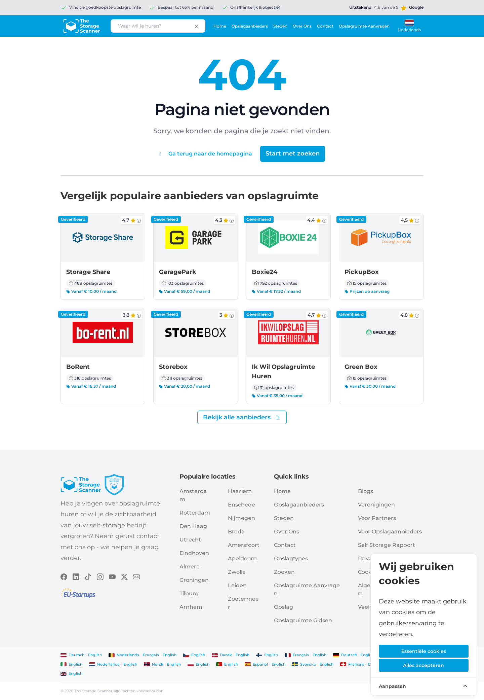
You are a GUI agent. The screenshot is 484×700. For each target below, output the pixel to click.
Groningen (194, 580)
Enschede (241, 504)
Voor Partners (377, 518)
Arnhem (190, 607)
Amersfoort (243, 545)
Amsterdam (193, 495)
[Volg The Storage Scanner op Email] (136, 576)
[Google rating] (386, 7)
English (95, 655)
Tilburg (189, 593)
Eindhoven (194, 553)
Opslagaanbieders (250, 26)
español (260, 664)
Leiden (237, 585)
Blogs (365, 491)
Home (219, 26)
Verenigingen (376, 504)
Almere (189, 566)
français (151, 655)
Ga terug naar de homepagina (206, 153)
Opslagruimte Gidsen (303, 620)
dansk (226, 655)
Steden (280, 26)
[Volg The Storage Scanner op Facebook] (64, 576)
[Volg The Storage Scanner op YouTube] (112, 576)
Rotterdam (194, 513)
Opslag (283, 607)
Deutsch (76, 655)
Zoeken (284, 572)
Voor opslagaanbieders (390, 531)
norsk (157, 664)
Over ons (302, 26)
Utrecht (190, 539)
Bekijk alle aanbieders (242, 417)
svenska (308, 664)
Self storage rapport (386, 545)
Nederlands (128, 655)
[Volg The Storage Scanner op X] (124, 576)
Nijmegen (241, 518)
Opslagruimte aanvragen (364, 26)
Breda (236, 531)
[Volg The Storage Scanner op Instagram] (100, 576)
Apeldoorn (242, 558)
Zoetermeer (243, 603)
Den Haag (193, 526)
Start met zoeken (293, 153)
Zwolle (237, 572)
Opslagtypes (291, 558)
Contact (325, 26)
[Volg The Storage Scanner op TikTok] (88, 576)
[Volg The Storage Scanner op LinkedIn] (76, 576)
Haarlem (240, 491)
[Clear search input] (197, 26)
